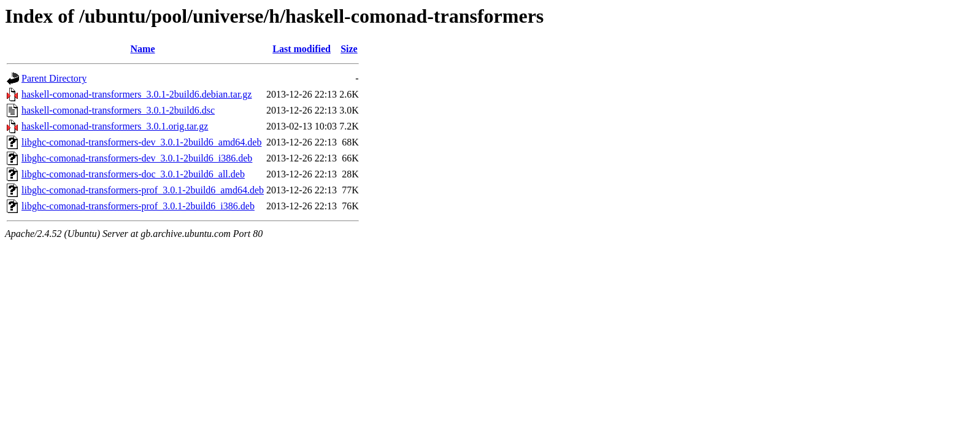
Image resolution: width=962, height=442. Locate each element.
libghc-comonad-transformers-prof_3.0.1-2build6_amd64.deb (142, 190)
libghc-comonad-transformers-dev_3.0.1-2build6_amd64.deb (141, 142)
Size (349, 49)
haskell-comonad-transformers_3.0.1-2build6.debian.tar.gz (136, 94)
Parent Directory (54, 78)
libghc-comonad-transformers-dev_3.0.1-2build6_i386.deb (136, 158)
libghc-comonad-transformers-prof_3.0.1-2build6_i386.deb (138, 206)
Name (143, 49)
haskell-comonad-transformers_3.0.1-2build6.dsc (118, 110)
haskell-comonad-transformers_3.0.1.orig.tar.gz (114, 126)
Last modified (301, 49)
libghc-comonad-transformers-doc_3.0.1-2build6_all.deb (133, 174)
